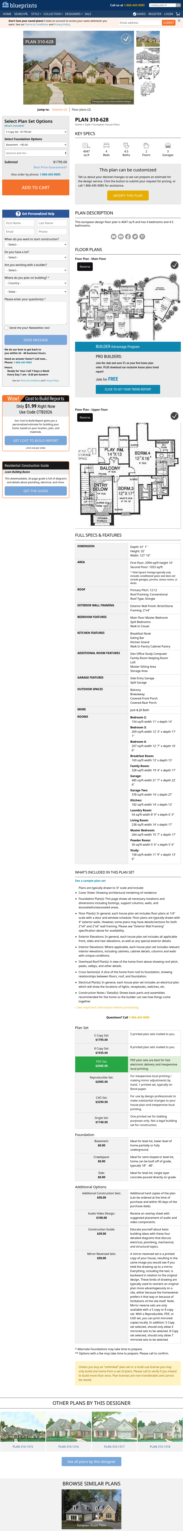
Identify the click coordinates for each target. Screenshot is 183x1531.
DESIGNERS (74, 14)
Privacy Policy (62, 24)
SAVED (139, 14)
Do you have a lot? (16, 252)
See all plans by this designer (91, 1461)
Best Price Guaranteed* (50, 167)
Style (36, 14)
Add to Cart (36, 187)
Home (78, 124)
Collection (53, 14)
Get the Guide (35, 491)
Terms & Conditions (36, 24)
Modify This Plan (127, 195)
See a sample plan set (90, 881)
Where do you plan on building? (26, 278)
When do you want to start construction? (31, 239)
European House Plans (106, 124)
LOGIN (168, 14)
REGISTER (154, 14)
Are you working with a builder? (25, 265)
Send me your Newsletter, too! (29, 328)
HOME (7, 14)
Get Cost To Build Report (35, 440)
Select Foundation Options (23, 139)
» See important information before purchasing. (107, 1007)
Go (178, 5)
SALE (88, 14)
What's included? (14, 125)
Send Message (35, 340)
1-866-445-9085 (50, 174)
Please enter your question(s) (25, 299)
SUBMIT (168, 23)
